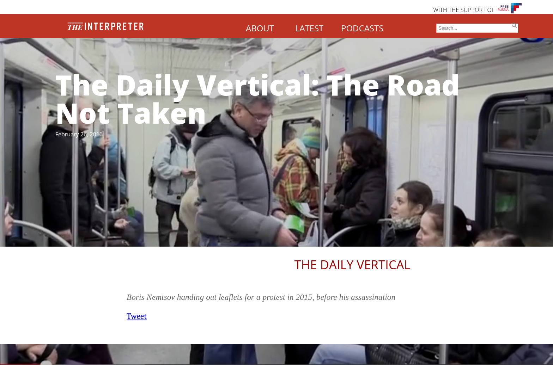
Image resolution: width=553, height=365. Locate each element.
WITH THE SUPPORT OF (463, 10)
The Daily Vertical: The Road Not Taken (257, 98)
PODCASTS (362, 28)
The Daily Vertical (352, 264)
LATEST (309, 28)
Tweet (137, 316)
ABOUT (260, 28)
